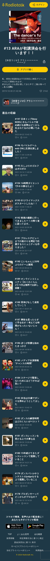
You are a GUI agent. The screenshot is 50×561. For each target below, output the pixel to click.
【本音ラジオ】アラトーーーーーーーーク (21, 61)
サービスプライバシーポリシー (25, 546)
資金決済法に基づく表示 (25, 542)
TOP (10, 534)
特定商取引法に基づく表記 (31, 538)
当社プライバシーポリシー (18, 550)
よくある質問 (23, 534)
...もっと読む (7, 87)
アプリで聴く (24, 69)
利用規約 (39, 550)
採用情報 (10, 538)
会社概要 (38, 534)
